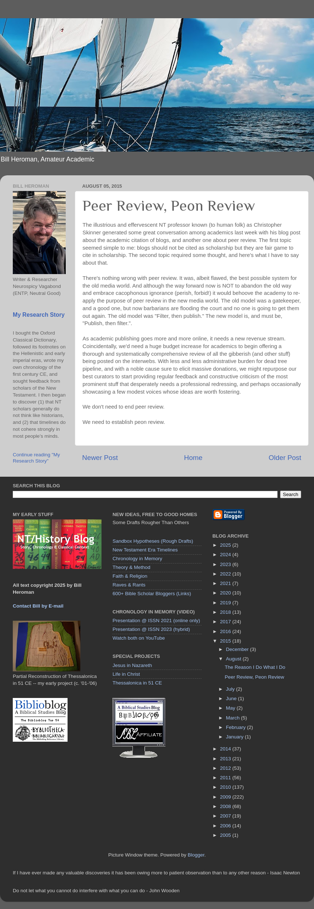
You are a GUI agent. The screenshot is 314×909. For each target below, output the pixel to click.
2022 (226, 574)
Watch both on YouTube (138, 638)
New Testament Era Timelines (144, 550)
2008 (226, 806)
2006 (226, 825)
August (234, 659)
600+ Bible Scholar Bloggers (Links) (151, 593)
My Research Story (39, 315)
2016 (226, 631)
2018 (226, 612)
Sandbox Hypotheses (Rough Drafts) (152, 541)
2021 (226, 583)
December (238, 649)
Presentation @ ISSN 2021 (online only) (156, 620)
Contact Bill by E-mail (38, 606)
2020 (226, 593)
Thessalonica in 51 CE (137, 683)
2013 (226, 758)
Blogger (196, 855)
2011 (226, 777)
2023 (226, 564)
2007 (226, 816)
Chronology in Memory (137, 558)
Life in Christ (126, 674)
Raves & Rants (128, 585)
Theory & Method (131, 567)
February (236, 727)
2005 (226, 835)
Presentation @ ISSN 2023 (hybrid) (151, 629)
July (231, 689)
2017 (226, 621)
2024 (226, 554)
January (235, 737)
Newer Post (100, 457)
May (231, 708)
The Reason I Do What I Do (255, 667)
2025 (226, 545)
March (233, 718)
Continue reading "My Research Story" (36, 457)
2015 (226, 641)
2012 (226, 768)
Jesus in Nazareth (132, 665)
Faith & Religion (129, 576)
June (232, 698)
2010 (226, 787)
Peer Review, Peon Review (254, 677)
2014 (226, 749)
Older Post (285, 457)
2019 (226, 602)
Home (193, 457)
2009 (226, 797)
